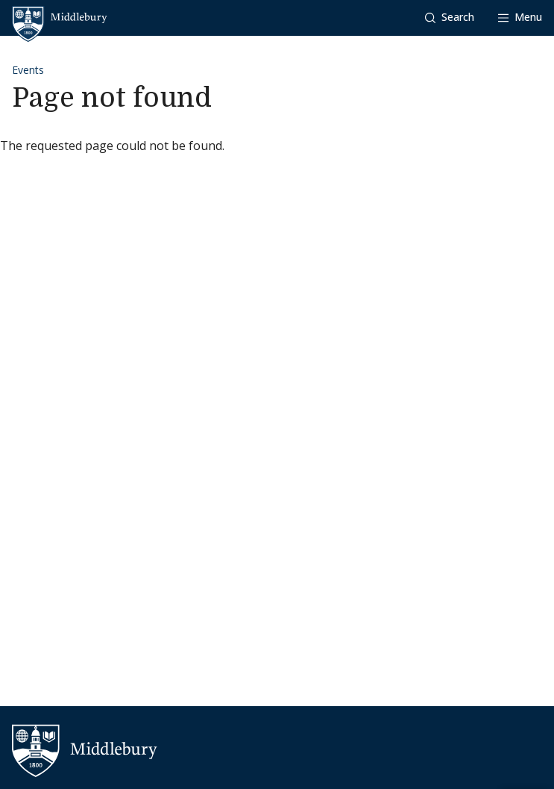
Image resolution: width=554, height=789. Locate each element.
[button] (449, 17)
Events (28, 70)
